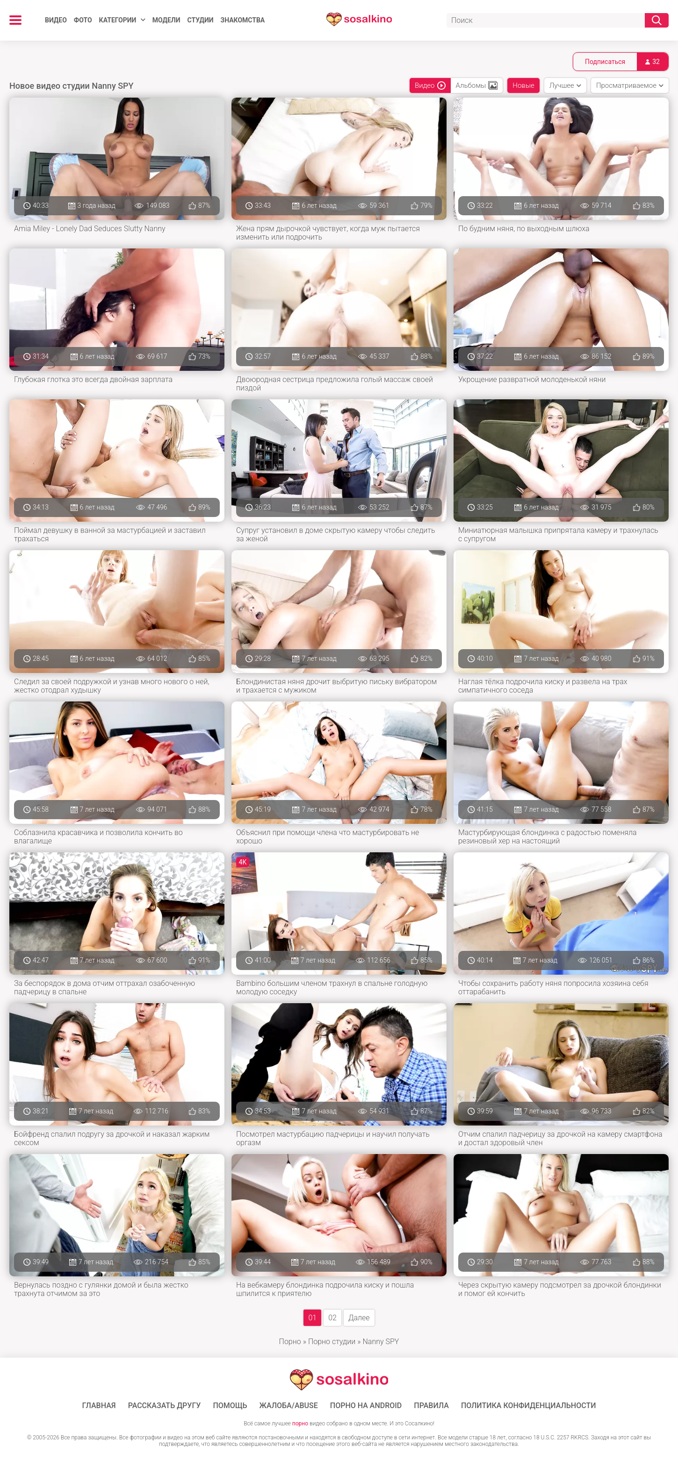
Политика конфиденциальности (528, 1406)
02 (332, 1317)
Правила (431, 1406)
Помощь (230, 1406)
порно (300, 1423)
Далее (359, 1317)
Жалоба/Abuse (289, 1406)
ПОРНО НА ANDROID (366, 1406)
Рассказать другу (164, 1406)
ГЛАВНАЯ (99, 1406)
